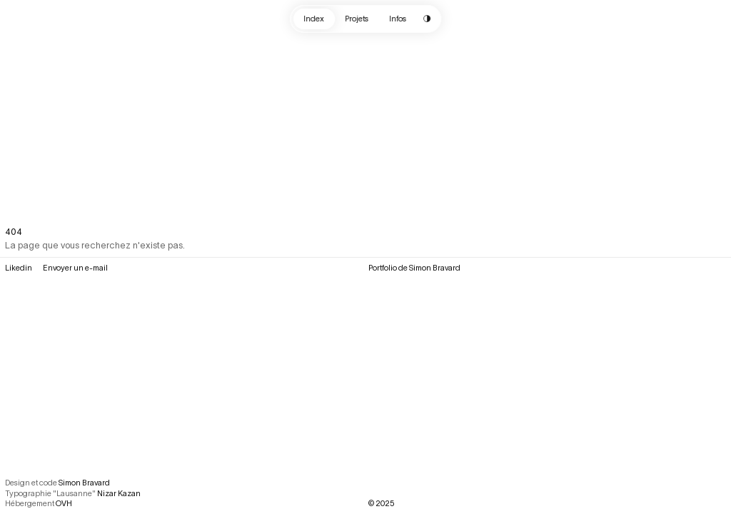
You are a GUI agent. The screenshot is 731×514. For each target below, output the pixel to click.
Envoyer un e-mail (75, 267)
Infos (398, 18)
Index (313, 18)
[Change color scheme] (427, 19)
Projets (356, 18)
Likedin (18, 267)
